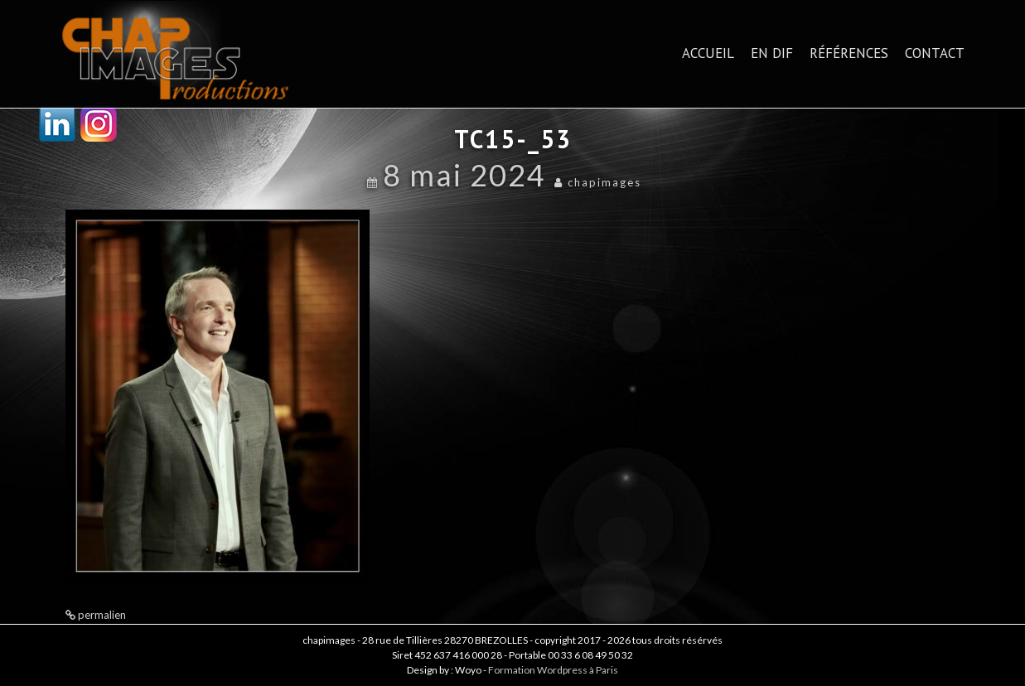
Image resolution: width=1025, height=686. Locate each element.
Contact (935, 53)
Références (849, 53)
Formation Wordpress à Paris (553, 670)
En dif (772, 53)
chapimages (604, 182)
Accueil (708, 53)
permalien (100, 614)
